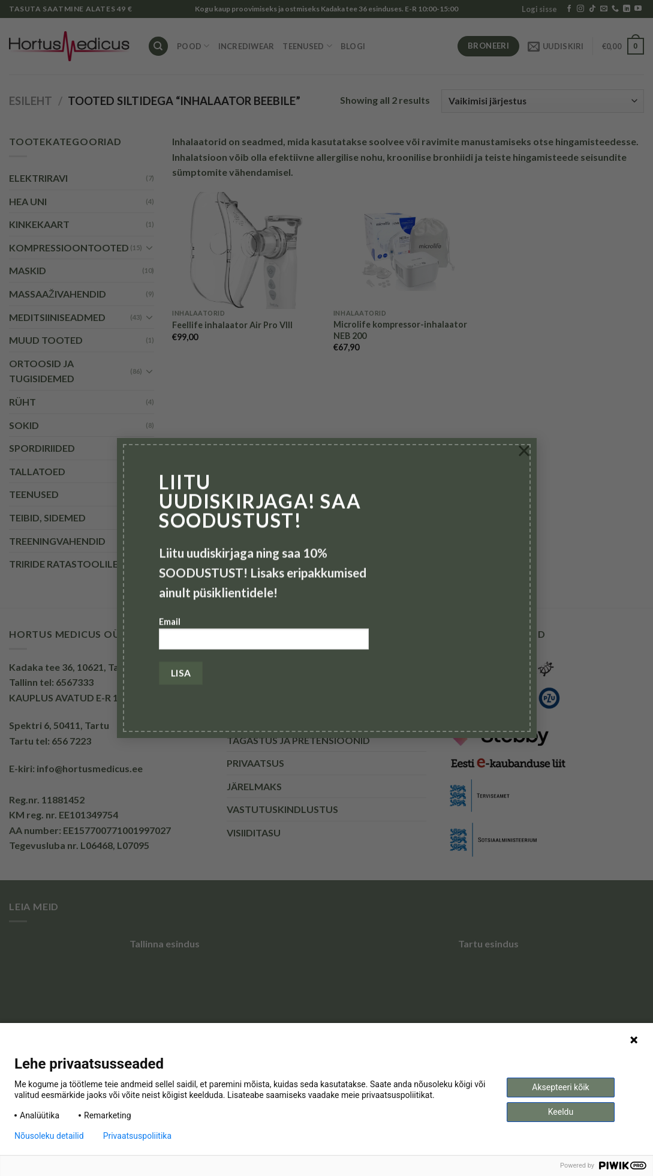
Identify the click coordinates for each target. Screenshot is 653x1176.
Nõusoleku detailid (49, 1136)
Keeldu (560, 1112)
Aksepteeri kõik (560, 1087)
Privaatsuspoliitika (137, 1136)
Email (264, 637)
